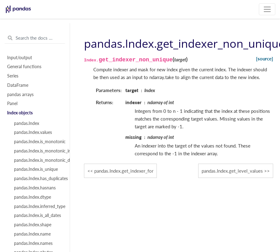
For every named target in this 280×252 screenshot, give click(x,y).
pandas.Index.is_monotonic (38, 141)
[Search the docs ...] (35, 38)
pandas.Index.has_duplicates (38, 178)
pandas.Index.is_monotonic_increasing (38, 150)
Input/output (19, 57)
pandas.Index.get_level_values (232, 171)
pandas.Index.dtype (32, 197)
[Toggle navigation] (267, 9)
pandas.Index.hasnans (35, 187)
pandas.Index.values (33, 132)
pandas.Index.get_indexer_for (123, 171)
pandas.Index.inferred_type (38, 206)
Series (12, 75)
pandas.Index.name (32, 234)
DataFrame (17, 85)
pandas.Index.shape (32, 224)
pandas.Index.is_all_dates (37, 215)
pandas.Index (26, 123)
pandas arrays (20, 94)
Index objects (20, 112)
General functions (24, 66)
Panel (12, 103)
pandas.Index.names (33, 243)
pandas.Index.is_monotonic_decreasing (38, 160)
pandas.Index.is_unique (36, 169)
